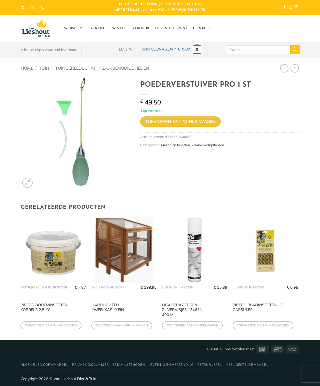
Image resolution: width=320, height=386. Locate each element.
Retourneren (209, 365)
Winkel (119, 28)
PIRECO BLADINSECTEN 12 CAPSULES (258, 307)
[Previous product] (295, 68)
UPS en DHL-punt (171, 28)
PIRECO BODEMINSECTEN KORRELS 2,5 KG (44, 307)
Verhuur (140, 28)
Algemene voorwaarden (45, 365)
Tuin (44, 68)
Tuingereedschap (75, 68)
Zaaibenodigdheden (125, 68)
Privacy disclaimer (90, 365)
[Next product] (284, 68)
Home (27, 68)
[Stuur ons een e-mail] (296, 7)
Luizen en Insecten (175, 145)
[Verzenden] (294, 49)
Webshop (73, 28)
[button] (125, 49)
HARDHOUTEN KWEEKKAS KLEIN (107, 307)
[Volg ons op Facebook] (285, 7)
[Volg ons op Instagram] (290, 7)
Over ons (97, 28)
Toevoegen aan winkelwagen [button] (51, 325)
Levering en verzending (171, 365)
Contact (201, 28)
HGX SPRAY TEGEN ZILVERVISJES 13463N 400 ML (182, 310)
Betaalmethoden (128, 365)
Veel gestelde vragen (247, 365)
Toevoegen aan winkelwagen (180, 121)
